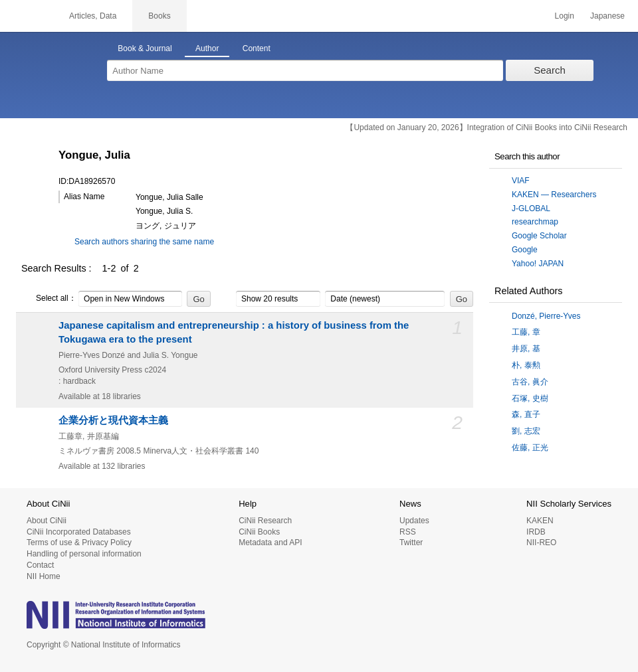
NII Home (43, 576)
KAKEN (540, 520)
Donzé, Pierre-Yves (546, 316)
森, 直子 (526, 414)
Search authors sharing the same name (144, 241)
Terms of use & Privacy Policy (79, 542)
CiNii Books (259, 532)
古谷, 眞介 (530, 381)
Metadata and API (270, 542)
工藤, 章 (526, 332)
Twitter (411, 542)
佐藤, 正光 (530, 447)
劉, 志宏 (526, 431)
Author (207, 48)
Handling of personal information (84, 553)
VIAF (521, 180)
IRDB (536, 532)
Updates (414, 520)
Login (564, 16)
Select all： (48, 299)
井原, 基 (526, 348)
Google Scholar (539, 235)
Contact (40, 565)
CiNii (26, 16)
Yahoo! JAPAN (538, 263)
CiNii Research (265, 520)
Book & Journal (144, 48)
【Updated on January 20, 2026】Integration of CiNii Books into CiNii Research (486, 127)
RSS (407, 532)
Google (525, 249)
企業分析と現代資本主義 (113, 420)
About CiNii (46, 520)
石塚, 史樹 (530, 398)
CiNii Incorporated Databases (79, 532)
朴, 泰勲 (526, 365)
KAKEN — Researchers (554, 194)
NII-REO (541, 542)
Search (550, 70)
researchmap (535, 221)
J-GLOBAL (531, 208)
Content (256, 48)
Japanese (607, 16)
